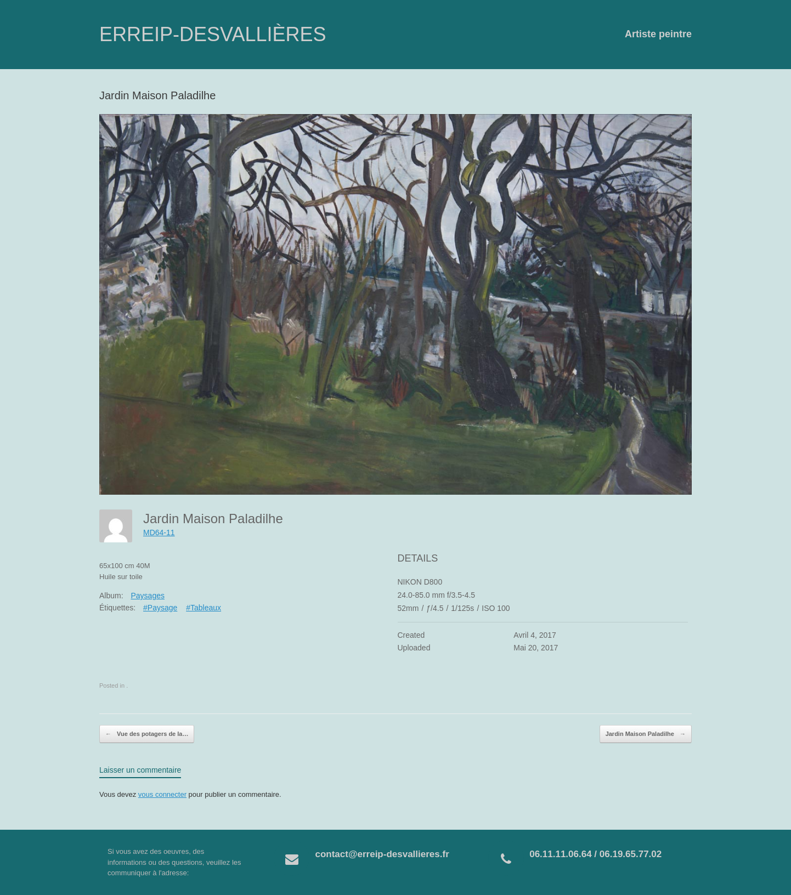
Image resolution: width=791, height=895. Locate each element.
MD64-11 (159, 532)
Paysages (147, 595)
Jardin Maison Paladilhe (646, 734)
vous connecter (162, 794)
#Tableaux (203, 607)
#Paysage (160, 607)
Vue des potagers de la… (146, 734)
